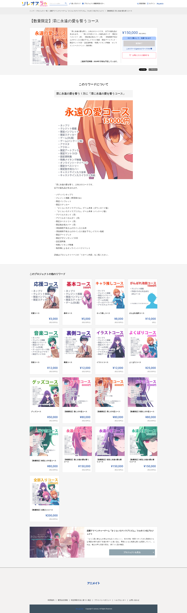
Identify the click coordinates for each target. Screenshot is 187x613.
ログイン (151, 3)
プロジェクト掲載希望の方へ (93, 3)
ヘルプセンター (120, 600)
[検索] (66, 3)
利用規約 (51, 600)
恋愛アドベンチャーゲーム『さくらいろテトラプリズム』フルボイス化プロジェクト (120, 532)
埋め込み (153, 69)
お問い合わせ (134, 600)
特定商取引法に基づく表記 (81, 600)
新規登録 (141, 3)
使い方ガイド (75, 3)
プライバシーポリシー (102, 600)
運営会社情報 (63, 600)
